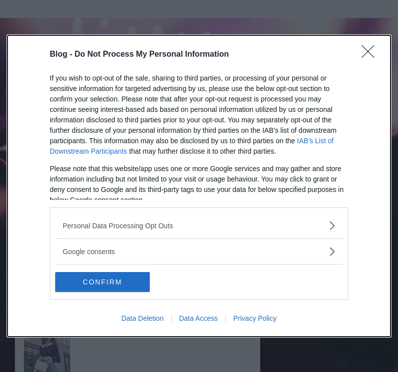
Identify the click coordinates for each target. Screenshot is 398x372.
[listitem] (199, 225)
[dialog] (199, 186)
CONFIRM (102, 282)
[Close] (371, 54)
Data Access (198, 318)
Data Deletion (142, 318)
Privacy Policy (255, 318)
